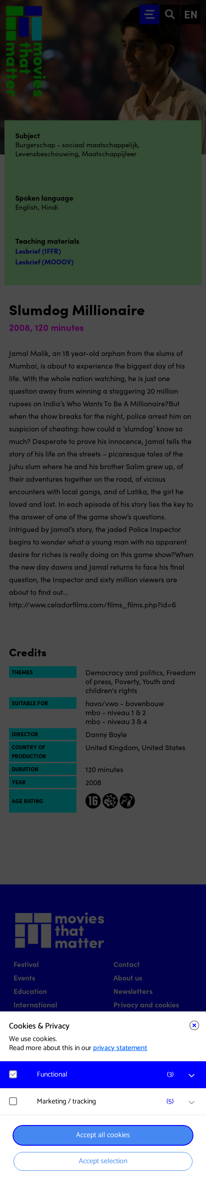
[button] (107, 1074)
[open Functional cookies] (191, 1075)
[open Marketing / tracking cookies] (191, 1102)
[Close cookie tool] (194, 1025)
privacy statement (120, 1048)
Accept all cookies (103, 1135)
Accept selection (103, 1161)
